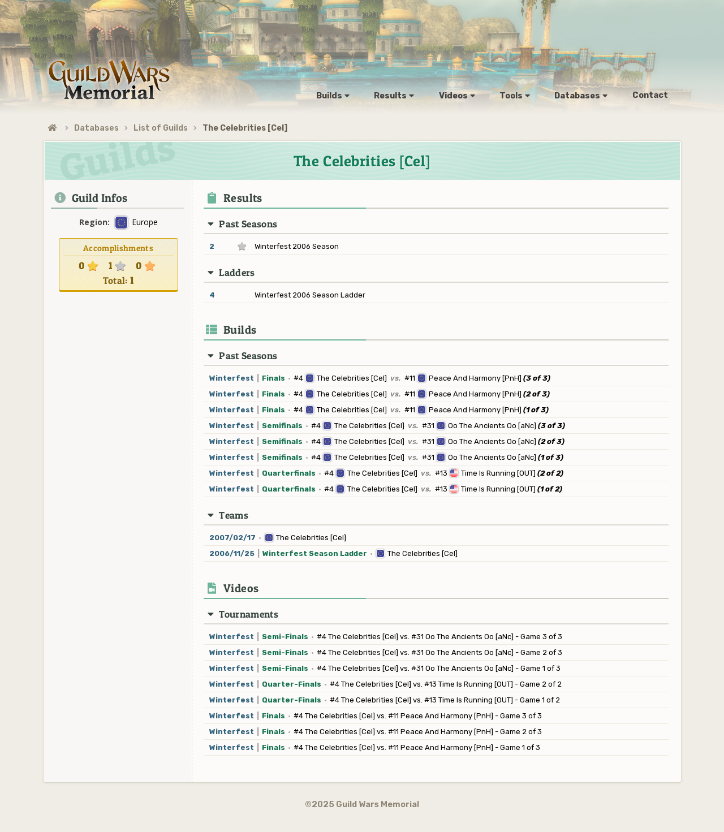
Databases (96, 128)
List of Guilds (160, 128)
